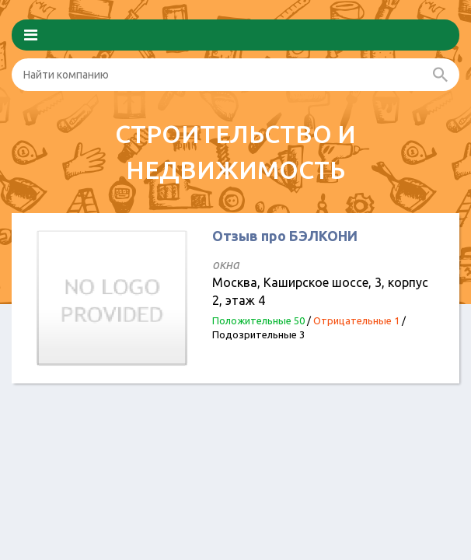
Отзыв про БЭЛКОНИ (285, 235)
